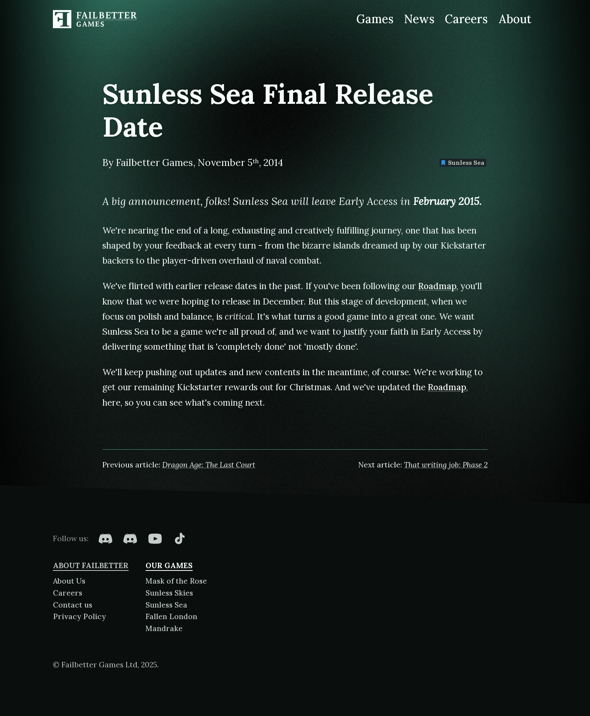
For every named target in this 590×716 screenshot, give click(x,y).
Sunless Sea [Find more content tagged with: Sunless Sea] (462, 162)
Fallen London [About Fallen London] (171, 616)
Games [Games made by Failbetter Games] (375, 19)
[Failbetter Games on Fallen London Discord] (105, 538)
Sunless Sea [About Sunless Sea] (166, 604)
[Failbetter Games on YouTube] (155, 538)
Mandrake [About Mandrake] (164, 628)
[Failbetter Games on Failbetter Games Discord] (130, 538)
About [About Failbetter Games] (515, 19)
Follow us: (70, 538)
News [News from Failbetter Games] (419, 19)
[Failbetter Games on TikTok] (179, 538)
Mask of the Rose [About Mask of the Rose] (176, 581)
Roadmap (437, 285)
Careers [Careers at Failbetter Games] (466, 19)
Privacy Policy (79, 616)
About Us (69, 581)
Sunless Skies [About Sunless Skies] (169, 593)
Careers (67, 593)
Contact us (72, 604)
